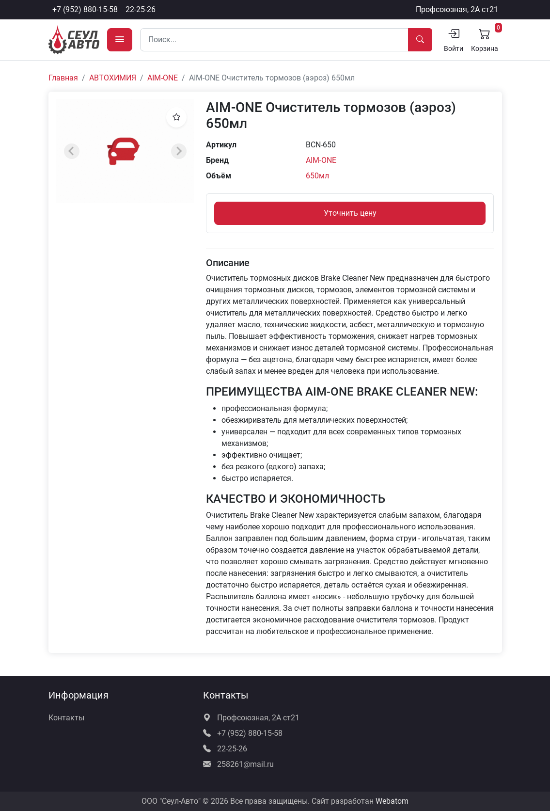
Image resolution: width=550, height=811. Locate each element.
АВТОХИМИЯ (112, 77)
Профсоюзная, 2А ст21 (457, 9)
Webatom (392, 801)
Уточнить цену (350, 213)
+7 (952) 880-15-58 (85, 9)
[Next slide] (179, 151)
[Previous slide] (71, 151)
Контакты (66, 717)
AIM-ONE (162, 77)
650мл (317, 175)
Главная (63, 77)
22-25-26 (141, 9)
